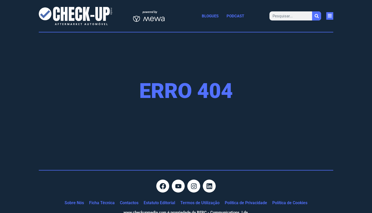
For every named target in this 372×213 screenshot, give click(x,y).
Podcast (235, 16)
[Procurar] (316, 15)
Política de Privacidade (246, 202)
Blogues (210, 16)
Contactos (129, 202)
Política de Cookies (289, 202)
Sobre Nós (74, 202)
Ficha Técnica (102, 202)
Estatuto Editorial (159, 202)
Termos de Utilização (200, 202)
